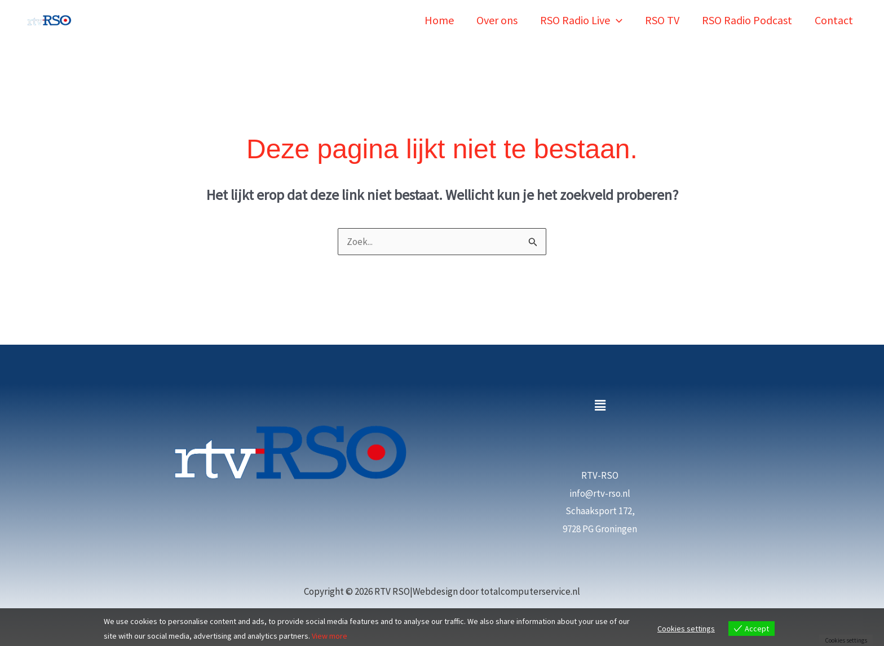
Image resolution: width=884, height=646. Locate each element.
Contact (834, 20)
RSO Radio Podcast (747, 20)
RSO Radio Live (581, 20)
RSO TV (662, 20)
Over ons (497, 20)
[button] (616, 20)
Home (439, 20)
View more (329, 636)
